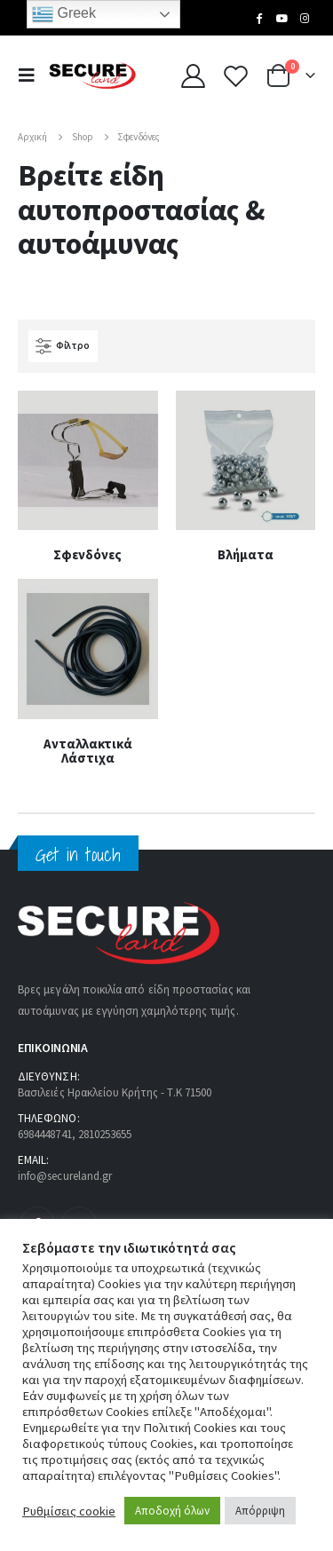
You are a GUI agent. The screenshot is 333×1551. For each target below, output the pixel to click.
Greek (64, 14)
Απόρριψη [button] (260, 1510)
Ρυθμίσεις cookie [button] (68, 1511)
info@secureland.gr (65, 1175)
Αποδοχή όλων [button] (172, 1510)
